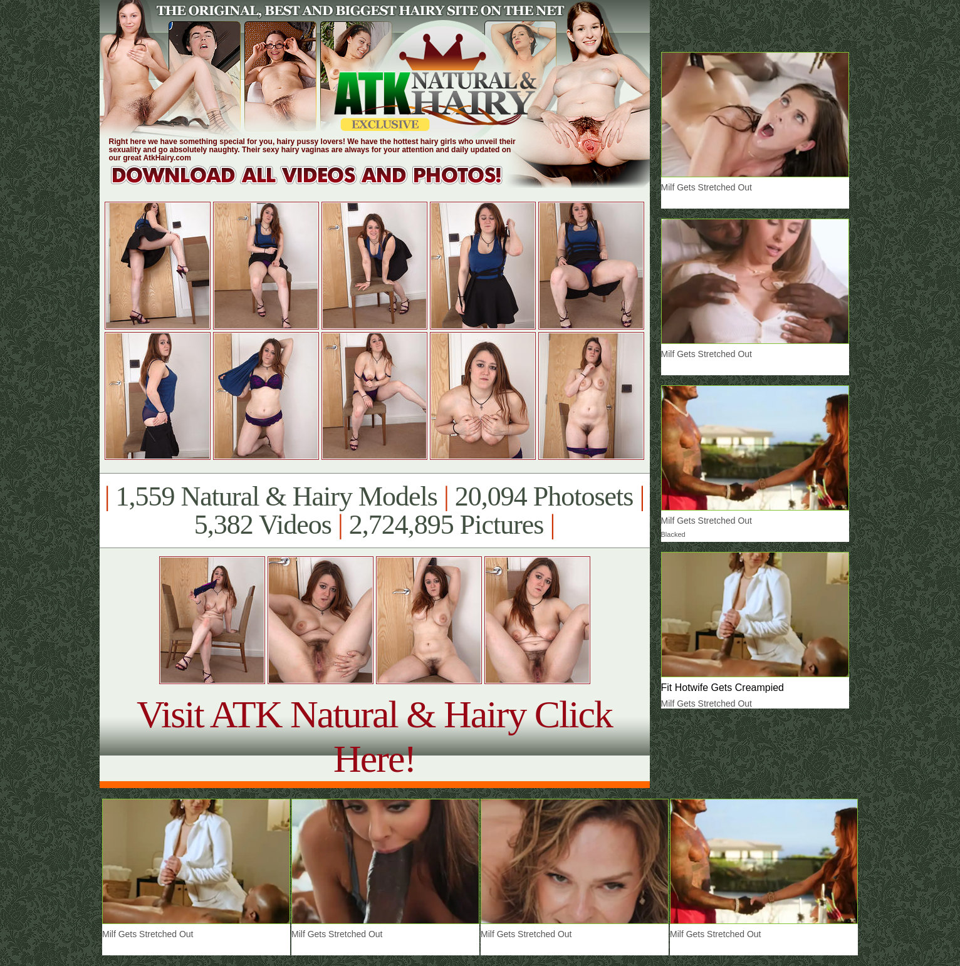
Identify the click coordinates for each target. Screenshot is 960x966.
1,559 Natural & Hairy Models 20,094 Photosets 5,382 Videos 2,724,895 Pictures (374, 510)
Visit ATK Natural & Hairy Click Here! (374, 736)
